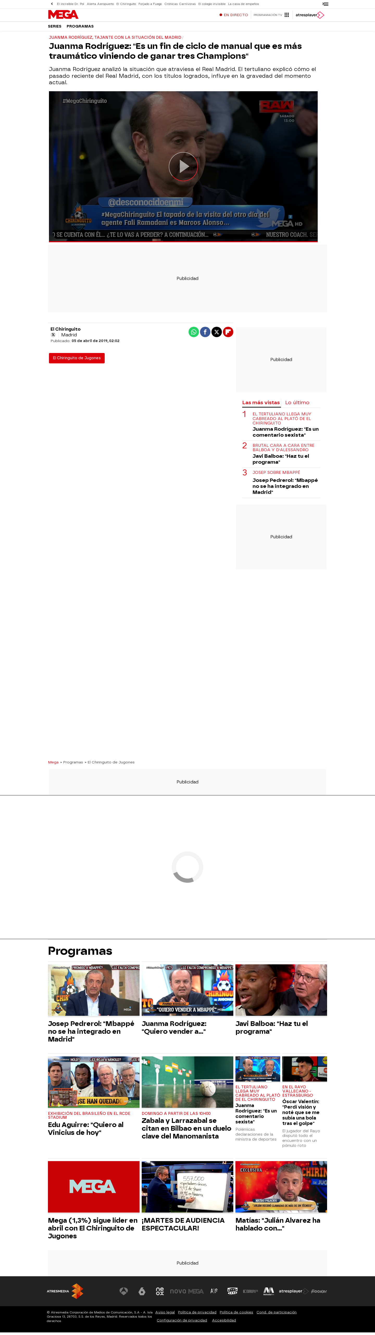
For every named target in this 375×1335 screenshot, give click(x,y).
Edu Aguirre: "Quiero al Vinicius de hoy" (85, 1131)
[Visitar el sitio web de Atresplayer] (294, 1294)
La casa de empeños (243, 4)
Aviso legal (165, 1315)
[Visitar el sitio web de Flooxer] (319, 1294)
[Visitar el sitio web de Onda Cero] (232, 1294)
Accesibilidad (224, 1323)
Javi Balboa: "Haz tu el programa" (281, 462)
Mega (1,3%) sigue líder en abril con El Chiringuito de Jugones (93, 1230)
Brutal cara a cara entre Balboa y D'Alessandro (283, 450)
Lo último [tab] (297, 405)
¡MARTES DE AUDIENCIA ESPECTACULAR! (183, 1227)
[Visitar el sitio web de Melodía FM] (269, 1294)
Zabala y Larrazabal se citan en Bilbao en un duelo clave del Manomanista (186, 1131)
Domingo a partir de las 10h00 (176, 1116)
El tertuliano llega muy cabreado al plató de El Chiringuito (282, 421)
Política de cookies (236, 1315)
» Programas (71, 765)
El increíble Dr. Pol (70, 4)
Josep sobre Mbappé (276, 475)
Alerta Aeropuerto (100, 4)
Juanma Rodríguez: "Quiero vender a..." (174, 1030)
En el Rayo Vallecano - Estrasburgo (297, 1094)
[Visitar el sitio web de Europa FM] (250, 1294)
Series (54, 28)
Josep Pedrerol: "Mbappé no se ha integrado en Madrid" (285, 489)
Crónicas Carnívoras (180, 4)
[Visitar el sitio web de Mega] (196, 1294)
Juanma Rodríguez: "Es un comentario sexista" (286, 435)
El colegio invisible (212, 4)
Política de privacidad (197, 1315)
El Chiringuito (126, 4)
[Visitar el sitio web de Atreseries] (214, 1294)
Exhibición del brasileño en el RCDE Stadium (89, 1118)
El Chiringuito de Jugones (77, 360)
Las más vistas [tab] (261, 405)
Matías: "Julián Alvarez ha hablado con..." (277, 1227)
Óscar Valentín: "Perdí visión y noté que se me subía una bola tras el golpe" (301, 1115)
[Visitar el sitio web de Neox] (160, 1294)
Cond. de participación (277, 1315)
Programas (80, 28)
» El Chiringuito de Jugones (110, 765)
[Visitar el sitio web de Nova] (178, 1294)
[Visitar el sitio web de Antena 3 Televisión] (124, 1294)
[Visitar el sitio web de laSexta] (142, 1294)
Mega (53, 765)
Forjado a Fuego (150, 4)
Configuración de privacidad (182, 1323)
